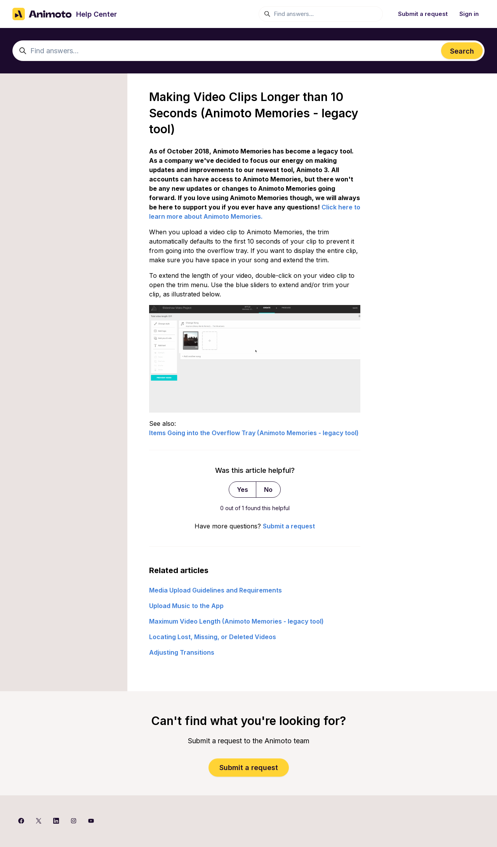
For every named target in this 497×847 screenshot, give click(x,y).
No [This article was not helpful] (268, 489)
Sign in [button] (469, 13)
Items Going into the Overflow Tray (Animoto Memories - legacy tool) (254, 433)
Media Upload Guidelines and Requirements (215, 590)
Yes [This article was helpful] (242, 489)
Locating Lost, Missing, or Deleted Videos (212, 637)
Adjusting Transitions (181, 652)
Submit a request (423, 13)
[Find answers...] (321, 14)
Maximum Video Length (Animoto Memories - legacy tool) (236, 621)
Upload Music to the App (186, 606)
